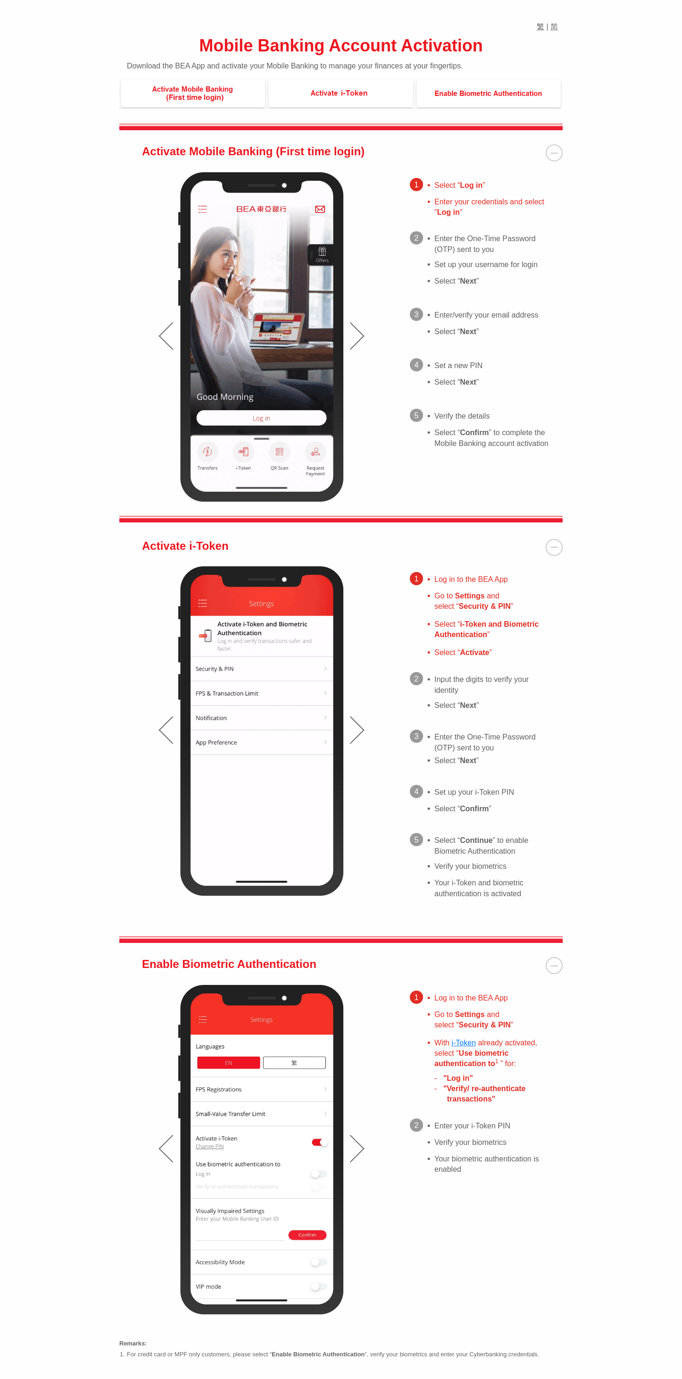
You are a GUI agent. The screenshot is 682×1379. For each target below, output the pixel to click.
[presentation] (165, 336)
